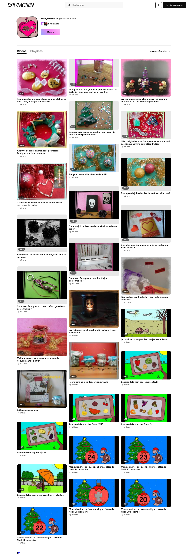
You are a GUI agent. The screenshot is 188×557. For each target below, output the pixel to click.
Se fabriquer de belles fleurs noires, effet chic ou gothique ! (41, 255)
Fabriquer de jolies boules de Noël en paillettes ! (145, 193)
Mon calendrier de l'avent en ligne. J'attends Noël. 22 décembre (39, 538)
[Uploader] (158, 5)
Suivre (50, 32)
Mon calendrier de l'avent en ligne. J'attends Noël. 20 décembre (143, 510)
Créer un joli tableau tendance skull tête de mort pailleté (93, 227)
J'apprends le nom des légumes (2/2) (139, 382)
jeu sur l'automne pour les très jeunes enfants (144, 339)
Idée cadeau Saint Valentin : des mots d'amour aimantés (144, 298)
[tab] (22, 51)
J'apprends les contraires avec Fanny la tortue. (40, 495)
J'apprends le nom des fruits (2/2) (86, 424)
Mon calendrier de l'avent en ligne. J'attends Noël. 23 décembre (143, 468)
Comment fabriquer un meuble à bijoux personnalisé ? (89, 279)
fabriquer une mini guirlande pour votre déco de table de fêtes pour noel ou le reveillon (93, 90)
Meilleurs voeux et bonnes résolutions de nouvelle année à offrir (38, 359)
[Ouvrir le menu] (4, 5)
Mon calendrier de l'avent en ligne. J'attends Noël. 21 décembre (91, 510)
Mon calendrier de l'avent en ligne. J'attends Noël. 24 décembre (91, 468)
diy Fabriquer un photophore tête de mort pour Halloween (92, 331)
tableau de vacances (27, 410)
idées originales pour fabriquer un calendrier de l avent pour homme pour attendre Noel (145, 142)
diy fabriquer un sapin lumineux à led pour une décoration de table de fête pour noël (144, 100)
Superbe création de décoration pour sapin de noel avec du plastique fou (92, 133)
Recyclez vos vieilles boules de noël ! (88, 174)
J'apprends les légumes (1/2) (31, 452)
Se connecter (174, 5)
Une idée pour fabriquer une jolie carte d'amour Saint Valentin (145, 246)
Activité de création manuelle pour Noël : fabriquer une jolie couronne (38, 152)
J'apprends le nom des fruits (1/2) (137, 424)
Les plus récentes (160, 51)
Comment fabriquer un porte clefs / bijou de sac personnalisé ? (41, 307)
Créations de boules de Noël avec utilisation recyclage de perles (39, 204)
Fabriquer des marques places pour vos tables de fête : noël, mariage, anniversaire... (42, 100)
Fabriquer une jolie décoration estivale (88, 382)
